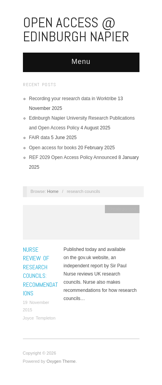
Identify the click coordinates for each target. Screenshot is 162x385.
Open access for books (53, 147)
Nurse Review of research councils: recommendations (40, 271)
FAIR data (39, 137)
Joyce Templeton (39, 318)
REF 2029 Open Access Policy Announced (73, 157)
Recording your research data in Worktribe (73, 98)
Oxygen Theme (61, 361)
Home (52, 191)
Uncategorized (122, 209)
